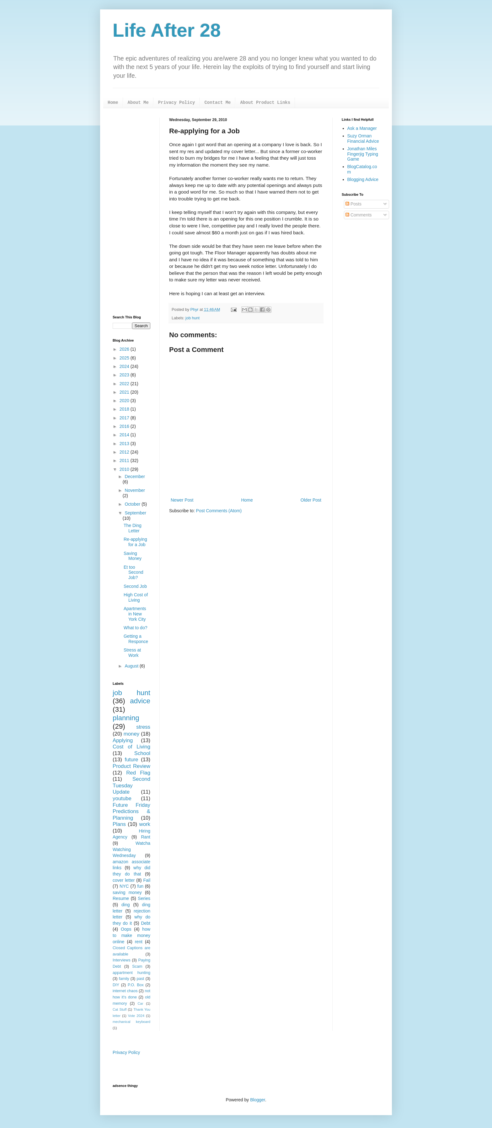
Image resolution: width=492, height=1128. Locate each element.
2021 (125, 392)
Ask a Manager (362, 128)
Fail (146, 880)
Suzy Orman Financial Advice (363, 138)
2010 (125, 469)
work (144, 824)
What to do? (135, 627)
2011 (125, 460)
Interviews (122, 960)
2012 (125, 452)
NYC (124, 886)
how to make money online (131, 935)
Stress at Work (132, 652)
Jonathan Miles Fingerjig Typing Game (362, 154)
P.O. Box (136, 985)
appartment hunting (131, 973)
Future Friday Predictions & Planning (131, 811)
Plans (119, 824)
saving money (127, 892)
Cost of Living (131, 747)
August (132, 665)
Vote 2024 (136, 1016)
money (131, 734)
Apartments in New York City (135, 614)
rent (138, 941)
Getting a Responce (136, 639)
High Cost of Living (136, 597)
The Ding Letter (133, 528)
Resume (121, 898)
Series (144, 898)
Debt (145, 923)
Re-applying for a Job (135, 542)
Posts (353, 203)
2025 (125, 357)
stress (143, 727)
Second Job (135, 586)
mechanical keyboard (131, 1022)
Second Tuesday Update (131, 785)
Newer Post (182, 500)
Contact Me (217, 102)
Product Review (131, 766)
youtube (122, 798)
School (142, 753)
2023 (125, 374)
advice (140, 701)
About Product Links (265, 102)
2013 (125, 443)
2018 (125, 409)
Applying (123, 740)
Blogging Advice (363, 179)
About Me (138, 102)
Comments (358, 214)
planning (126, 718)
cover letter (124, 880)
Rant (145, 836)
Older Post (311, 500)
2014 (125, 434)
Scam (137, 966)
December (135, 476)
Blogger (257, 1099)
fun (140, 886)
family (124, 978)
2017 (125, 417)
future (131, 760)
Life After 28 (167, 30)
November (135, 490)
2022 (125, 383)
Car (140, 1003)
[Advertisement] (131, 212)
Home (113, 102)
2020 (125, 400)
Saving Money (133, 556)
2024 (125, 366)
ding (125, 904)
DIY (116, 985)
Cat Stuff (119, 1009)
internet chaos (125, 991)
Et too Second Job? (133, 572)
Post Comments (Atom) (219, 510)
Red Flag (138, 773)
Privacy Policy (176, 102)
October (133, 504)
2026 (125, 349)
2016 (125, 426)
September (135, 512)
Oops (126, 929)
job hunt (192, 318)
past (140, 978)
